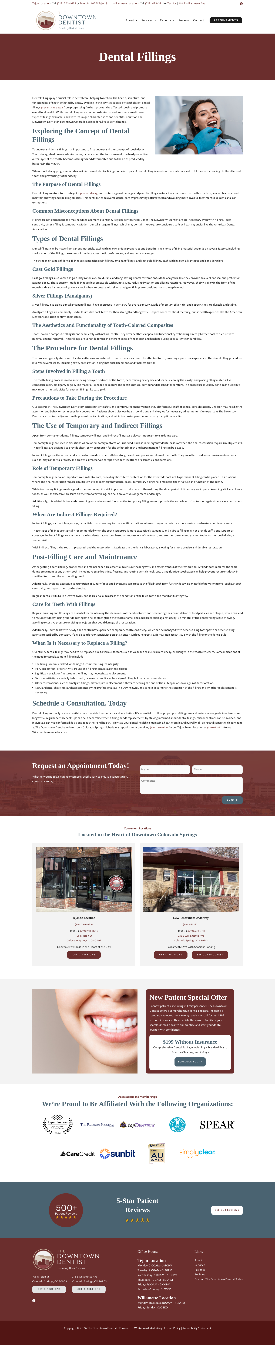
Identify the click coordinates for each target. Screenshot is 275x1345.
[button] (226, 20)
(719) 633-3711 (154, 3)
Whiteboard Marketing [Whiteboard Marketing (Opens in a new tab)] (147, 1328)
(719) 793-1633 (66, 3)
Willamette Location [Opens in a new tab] (125, 3)
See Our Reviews (227, 1209)
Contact (198, 20)
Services (148, 20)
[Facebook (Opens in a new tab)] (241, 3)
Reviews (184, 20)
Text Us (84, 3)
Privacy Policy (172, 1328)
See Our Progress (210, 954)
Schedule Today (190, 1061)
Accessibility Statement (197, 1328)
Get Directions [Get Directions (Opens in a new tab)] (83, 954)
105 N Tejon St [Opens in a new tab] (100, 3)
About (132, 20)
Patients (167, 20)
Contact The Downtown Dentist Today (218, 1279)
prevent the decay (52, 107)
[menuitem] (132, 20)
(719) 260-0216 (160, 727)
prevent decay (89, 193)
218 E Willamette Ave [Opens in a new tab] (191, 3)
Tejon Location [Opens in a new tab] (41, 3)
